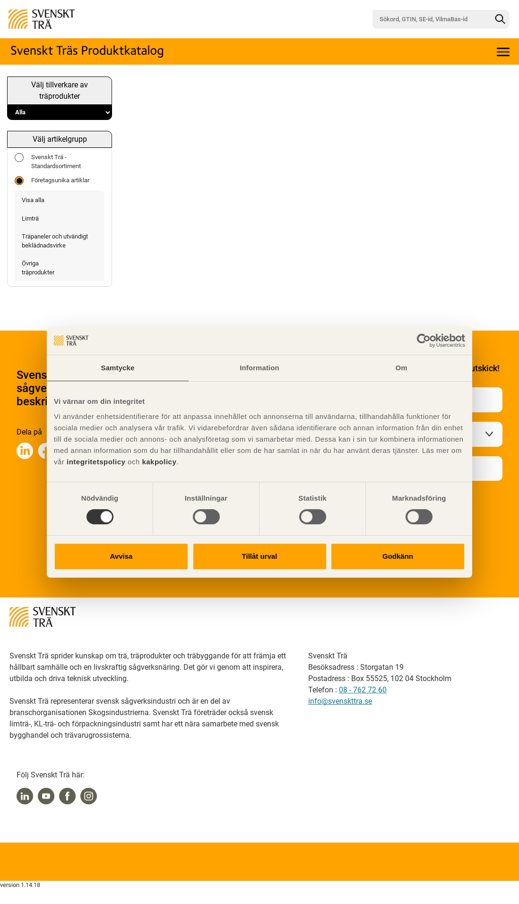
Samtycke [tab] (118, 368)
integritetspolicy (94, 462)
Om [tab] (401, 368)
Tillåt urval (259, 556)
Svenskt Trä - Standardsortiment (48, 161)
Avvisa (121, 556)
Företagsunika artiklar (52, 180)
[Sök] (500, 19)
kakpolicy (159, 462)
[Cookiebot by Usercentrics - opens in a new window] (423, 340)
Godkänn (397, 556)
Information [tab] (259, 368)
